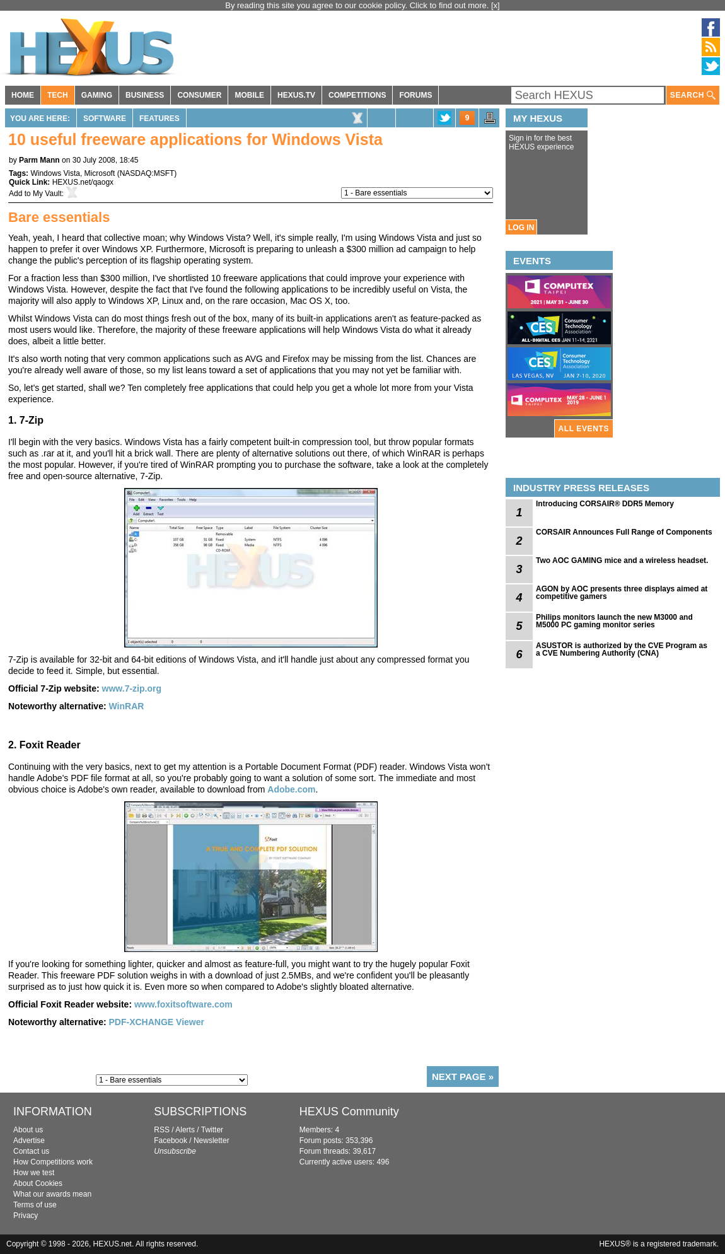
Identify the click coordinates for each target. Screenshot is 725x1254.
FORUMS (415, 95)
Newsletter (211, 1140)
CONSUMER (199, 95)
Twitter (212, 1129)
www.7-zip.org (131, 688)
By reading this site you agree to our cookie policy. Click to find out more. (358, 5)
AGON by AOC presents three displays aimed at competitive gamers (621, 592)
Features (159, 118)
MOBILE (249, 95)
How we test (33, 1172)
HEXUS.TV (296, 95)
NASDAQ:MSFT (147, 173)
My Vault (47, 193)
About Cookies (37, 1183)
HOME (22, 95)
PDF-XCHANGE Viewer (156, 1022)
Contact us (31, 1151)
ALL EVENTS (584, 428)
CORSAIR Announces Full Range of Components (624, 532)
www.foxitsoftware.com (183, 1004)
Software (104, 118)
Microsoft (99, 173)
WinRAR (126, 706)
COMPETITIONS (357, 95)
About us (28, 1129)
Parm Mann (39, 160)
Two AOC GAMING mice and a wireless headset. (622, 560)
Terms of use (35, 1204)
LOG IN (521, 227)
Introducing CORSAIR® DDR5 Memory (605, 504)
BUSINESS (144, 95)
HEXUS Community (349, 1111)
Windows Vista (54, 173)
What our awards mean (52, 1194)
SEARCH (693, 95)
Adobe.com (291, 789)
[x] (495, 5)
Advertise (29, 1140)
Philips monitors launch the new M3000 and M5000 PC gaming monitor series (614, 621)
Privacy (25, 1215)
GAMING (96, 95)
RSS (162, 1129)
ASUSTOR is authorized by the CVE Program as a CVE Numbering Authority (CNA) (621, 649)
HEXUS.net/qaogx (82, 182)
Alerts (185, 1129)
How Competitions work (53, 1162)
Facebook (170, 1140)
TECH (57, 95)
